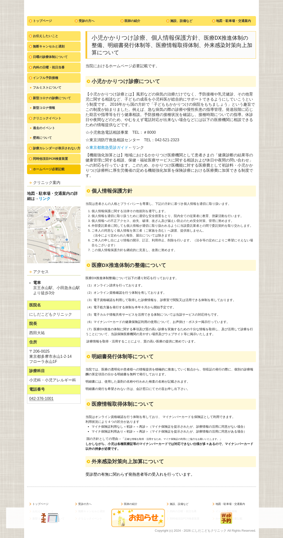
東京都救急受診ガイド (108, 147)
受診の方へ (86, 21)
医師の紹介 (132, 21)
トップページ (42, 21)
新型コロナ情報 (44, 108)
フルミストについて (47, 87)
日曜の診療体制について (50, 57)
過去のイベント (44, 128)
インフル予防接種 (45, 78)
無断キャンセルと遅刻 (49, 46)
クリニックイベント (47, 118)
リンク (44, 199)
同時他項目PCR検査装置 (50, 158)
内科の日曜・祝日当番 (49, 67)
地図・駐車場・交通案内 (233, 21)
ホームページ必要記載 (49, 169)
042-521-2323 (167, 140)
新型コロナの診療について (52, 98)
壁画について (42, 138)
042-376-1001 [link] (41, 398)
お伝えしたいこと (45, 36)
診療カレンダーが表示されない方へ (57, 148)
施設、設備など (181, 21)
